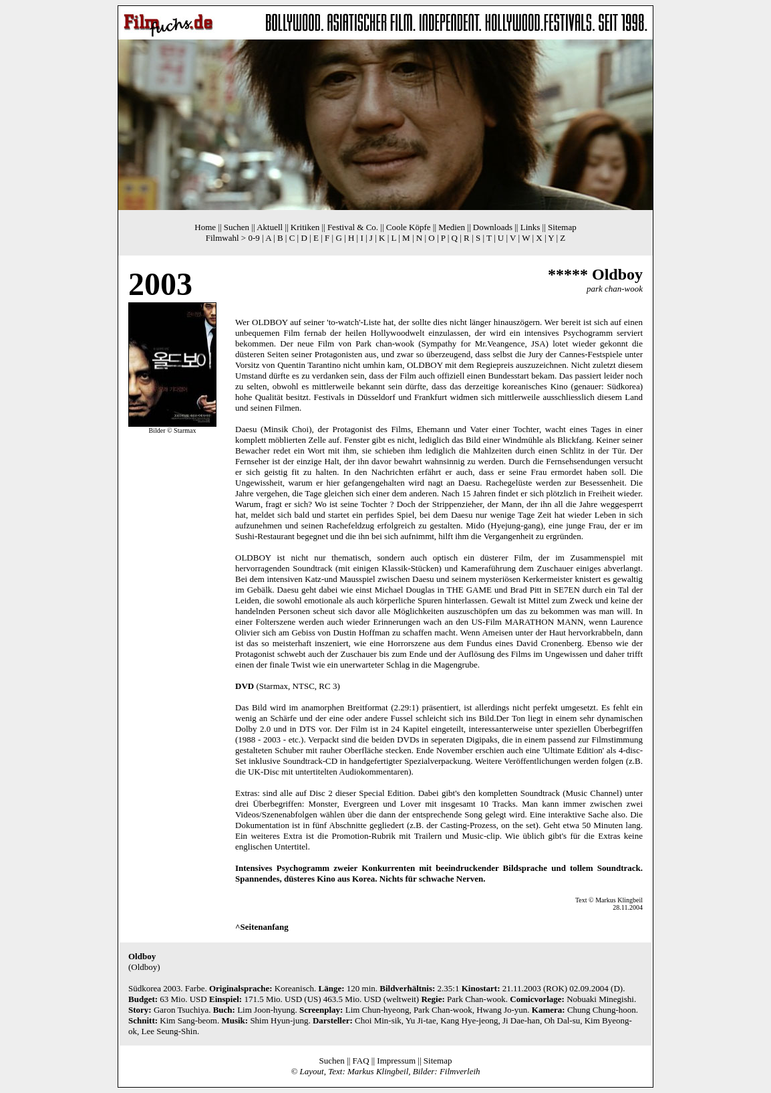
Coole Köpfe (408, 227)
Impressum (396, 1061)
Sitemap (562, 227)
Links (530, 227)
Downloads (492, 227)
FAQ (361, 1061)
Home (205, 227)
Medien (451, 227)
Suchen (236, 227)
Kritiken (305, 227)
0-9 (253, 238)
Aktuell (270, 227)
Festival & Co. (352, 227)
